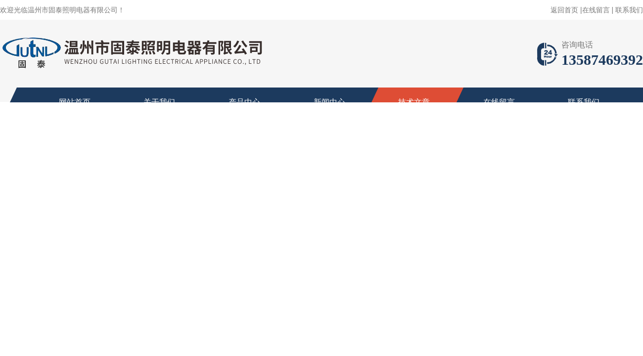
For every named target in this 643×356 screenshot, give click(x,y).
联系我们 (629, 10)
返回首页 (564, 10)
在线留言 (596, 10)
